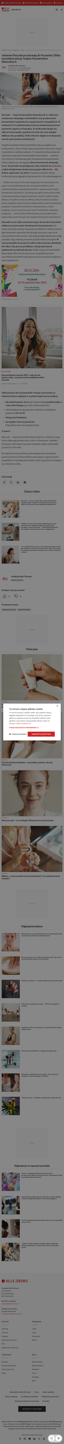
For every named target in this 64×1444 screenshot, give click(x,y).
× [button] (57, 706)
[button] (32, 728)
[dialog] (32, 722)
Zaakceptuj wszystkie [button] (41, 734)
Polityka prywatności (23, 723)
